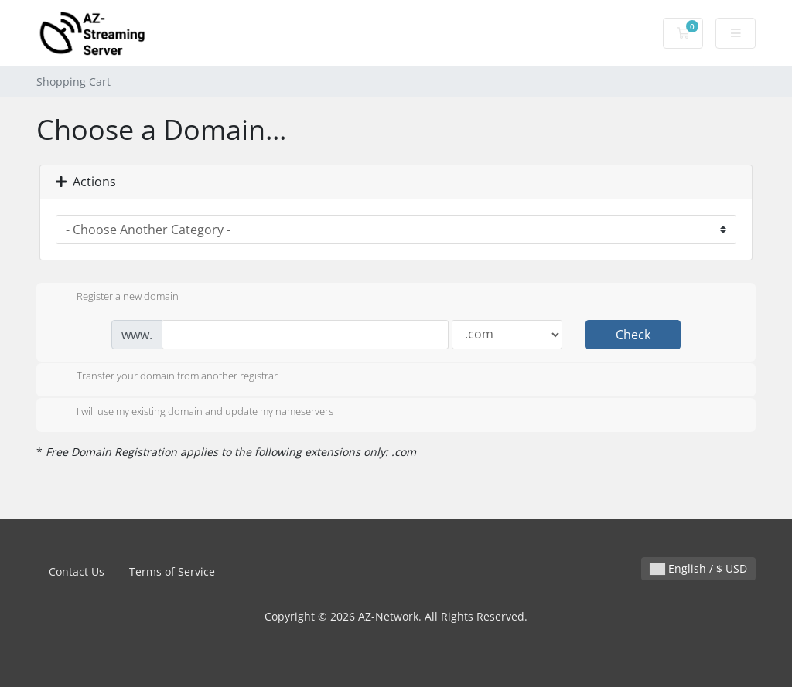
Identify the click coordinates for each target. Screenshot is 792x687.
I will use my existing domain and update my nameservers (192, 412)
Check (633, 334)
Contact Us (76, 571)
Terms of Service (172, 571)
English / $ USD (698, 568)
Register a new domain (115, 297)
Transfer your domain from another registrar (165, 377)
